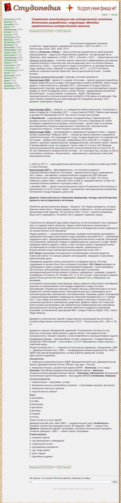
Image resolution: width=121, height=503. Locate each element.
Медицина (8, 45)
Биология (8, 22)
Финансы (8, 78)
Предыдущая (34, 31)
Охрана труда (10, 52)
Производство (10, 60)
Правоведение (10, 57)
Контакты (114, 14)
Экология (8, 83)
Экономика (9, 86)
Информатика (10, 29)
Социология (9, 65)
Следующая (66, 31)
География (8, 24)
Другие (7, 27)
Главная (104, 14)
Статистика (9, 68)
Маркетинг (8, 40)
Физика (7, 73)
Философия (9, 75)
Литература (9, 37)
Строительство (10, 70)
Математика (9, 42)
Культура (8, 34)
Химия (7, 80)
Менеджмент (9, 47)
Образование (10, 50)
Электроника (9, 88)
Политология (9, 55)
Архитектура (9, 19)
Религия (7, 63)
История (7, 32)
